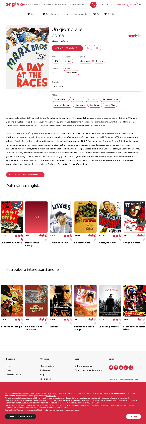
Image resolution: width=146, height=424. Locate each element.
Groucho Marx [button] (60, 99)
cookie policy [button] (51, 396)
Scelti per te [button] (111, 14)
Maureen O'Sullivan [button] (110, 99)
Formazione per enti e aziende (88, 370)
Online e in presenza (83, 366)
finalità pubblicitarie (119, 400)
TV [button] (96, 14)
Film (8, 366)
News (8, 370)
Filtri (105, 4)
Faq (42, 375)
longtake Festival (14, 375)
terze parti (42, 398)
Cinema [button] (33, 14)
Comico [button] (99, 61)
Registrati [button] (120, 4)
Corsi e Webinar (33, 4)
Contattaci (45, 379)
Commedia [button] (85, 61)
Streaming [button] (81, 14)
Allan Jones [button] (80, 105)
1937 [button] (56, 61)
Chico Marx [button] (92, 99)
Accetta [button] (134, 416)
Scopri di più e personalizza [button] (20, 416)
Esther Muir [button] (110, 105)
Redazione (45, 370)
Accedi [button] (132, 4)
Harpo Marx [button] (77, 99)
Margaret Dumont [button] (62, 105)
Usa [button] (69, 61)
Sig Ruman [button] (95, 105)
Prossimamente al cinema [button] (56, 14)
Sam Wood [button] (59, 86)
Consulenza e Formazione (54, 4)
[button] (67, 48)
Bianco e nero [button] (71, 72)
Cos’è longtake (47, 366)
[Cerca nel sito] (82, 4)
